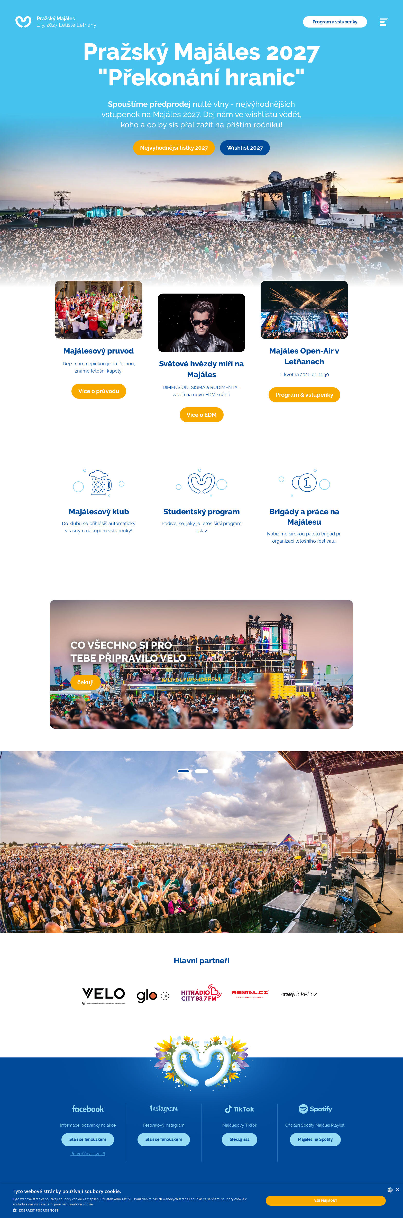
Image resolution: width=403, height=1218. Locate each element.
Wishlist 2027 (245, 147)
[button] (183, 771)
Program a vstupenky (335, 21)
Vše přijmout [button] (325, 1200)
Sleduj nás (240, 1139)
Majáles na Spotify (315, 1139)
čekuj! (85, 682)
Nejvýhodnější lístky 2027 (174, 147)
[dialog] (201, 1201)
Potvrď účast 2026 (87, 1153)
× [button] (397, 1190)
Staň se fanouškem (87, 1139)
